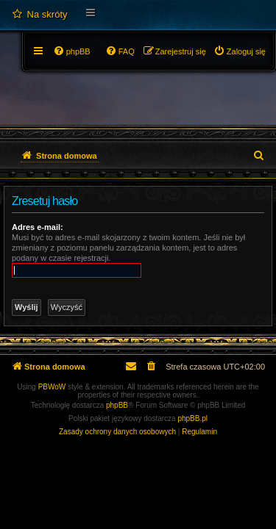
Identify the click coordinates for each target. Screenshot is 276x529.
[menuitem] (39, 14)
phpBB (117, 405)
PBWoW (52, 387)
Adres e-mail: (37, 227)
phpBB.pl (192, 418)
